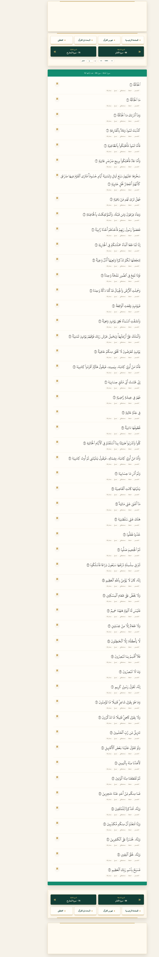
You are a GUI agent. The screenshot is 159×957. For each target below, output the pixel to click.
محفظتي (105, 91)
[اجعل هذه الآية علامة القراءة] (39, 84)
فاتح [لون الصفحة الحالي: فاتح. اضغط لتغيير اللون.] (154, 953)
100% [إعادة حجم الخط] (88, 61)
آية (77, 61)
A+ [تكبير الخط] (83, 61)
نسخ (97, 91)
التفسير (119, 91)
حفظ (112, 91)
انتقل (65, 61)
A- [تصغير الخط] (94, 61)
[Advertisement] (79, 16)
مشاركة (91, 91)
